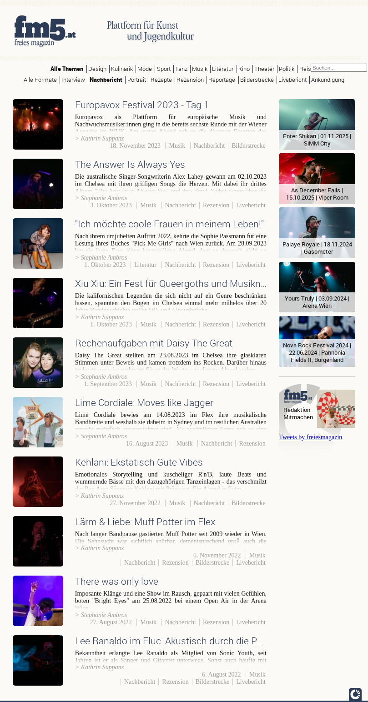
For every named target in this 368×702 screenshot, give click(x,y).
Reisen (308, 69)
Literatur (222, 69)
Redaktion (296, 410)
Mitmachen (298, 417)
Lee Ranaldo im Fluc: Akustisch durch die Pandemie (184, 640)
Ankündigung (327, 80)
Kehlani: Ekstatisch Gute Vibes (139, 462)
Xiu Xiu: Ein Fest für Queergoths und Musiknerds (177, 283)
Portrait (136, 80)
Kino (244, 69)
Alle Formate (40, 80)
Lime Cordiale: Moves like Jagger (144, 402)
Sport (164, 69)
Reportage (221, 80)
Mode (144, 69)
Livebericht (292, 80)
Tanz (181, 69)
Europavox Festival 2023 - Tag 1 (142, 104)
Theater (264, 69)
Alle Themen (66, 69)
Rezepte (161, 80)
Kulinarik (122, 69)
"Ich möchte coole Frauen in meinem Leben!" (169, 223)
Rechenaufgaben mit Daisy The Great (153, 342)
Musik (199, 69)
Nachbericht (106, 80)
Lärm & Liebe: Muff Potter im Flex (145, 521)
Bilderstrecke (257, 80)
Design (97, 69)
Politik (286, 69)
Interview (73, 80)
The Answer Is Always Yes (130, 164)
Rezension (190, 80)
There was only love (116, 581)
